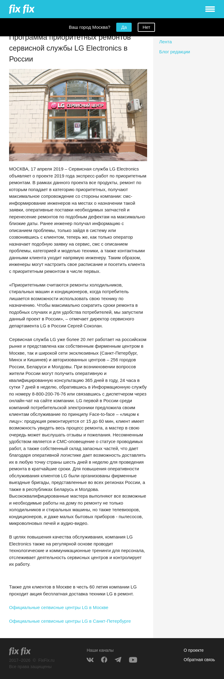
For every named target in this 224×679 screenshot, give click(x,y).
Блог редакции (174, 51)
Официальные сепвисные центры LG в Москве (58, 607)
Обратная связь (199, 659)
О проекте (194, 650)
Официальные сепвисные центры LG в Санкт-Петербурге (70, 621)
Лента (165, 41)
